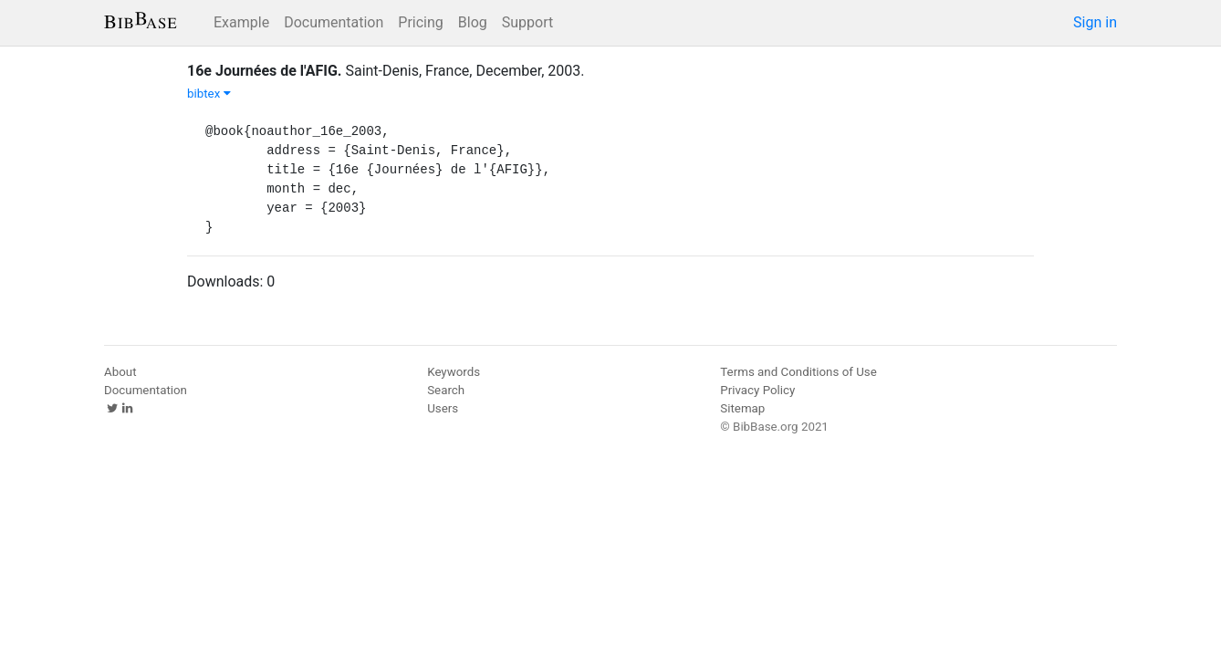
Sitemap (742, 408)
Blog (472, 22)
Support (527, 22)
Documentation (333, 22)
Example (241, 22)
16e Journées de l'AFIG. (264, 70)
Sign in (1095, 22)
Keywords (453, 372)
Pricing (421, 22)
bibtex (209, 93)
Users (442, 408)
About (120, 372)
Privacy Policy (757, 390)
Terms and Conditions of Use (798, 372)
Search (445, 390)
